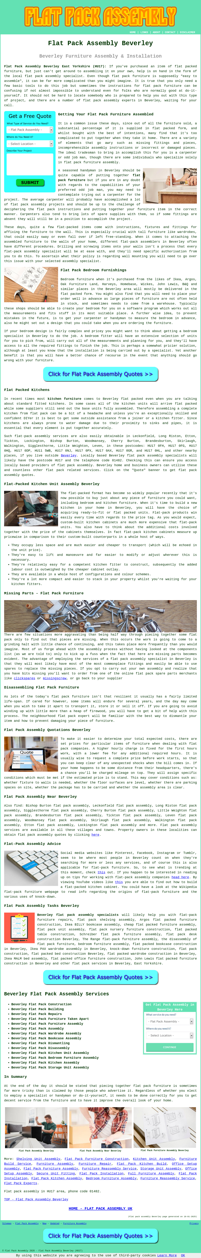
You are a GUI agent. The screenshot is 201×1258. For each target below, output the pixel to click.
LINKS (144, 32)
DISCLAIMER (187, 32)
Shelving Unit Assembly (38, 1159)
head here (180, 877)
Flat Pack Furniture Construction (97, 1159)
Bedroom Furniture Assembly (111, 1178)
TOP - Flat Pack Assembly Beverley (36, 1199)
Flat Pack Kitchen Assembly (56, 1178)
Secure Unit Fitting (55, 1173)
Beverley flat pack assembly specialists (77, 915)
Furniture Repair (95, 1164)
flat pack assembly (74, 465)
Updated (54, 1223)
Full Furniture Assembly (151, 1173)
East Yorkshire (147, 963)
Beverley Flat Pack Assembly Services (56, 994)
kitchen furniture (64, 399)
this (101, 872)
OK (183, 1255)
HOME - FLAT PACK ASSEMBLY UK (100, 1208)
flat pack (55, 470)
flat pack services (89, 963)
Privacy (194, 1223)
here (95, 835)
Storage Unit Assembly (160, 1169)
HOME (133, 32)
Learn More (167, 1255)
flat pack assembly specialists (157, 455)
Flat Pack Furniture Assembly (51, 1169)
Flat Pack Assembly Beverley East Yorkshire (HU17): (55, 66)
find (18, 805)
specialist (14, 336)
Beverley (68, 455)
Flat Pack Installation (101, 1173)
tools (30, 86)
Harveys (109, 284)
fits (52, 313)
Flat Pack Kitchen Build (141, 1164)
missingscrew (54, 678)
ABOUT (156, 32)
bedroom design (33, 331)
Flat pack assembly (178, 825)
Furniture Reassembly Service (109, 1169)
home (167, 1100)
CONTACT (170, 32)
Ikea (177, 279)
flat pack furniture (131, 76)
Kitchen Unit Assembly (154, 1159)
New (44, 1223)
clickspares (24, 678)
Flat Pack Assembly (27, 1223)
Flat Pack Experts (20, 1183)
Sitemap (6, 1223)
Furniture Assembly (54, 1164)
